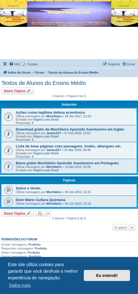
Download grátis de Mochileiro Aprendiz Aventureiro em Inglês (70, 129)
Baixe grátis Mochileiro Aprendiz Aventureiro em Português (67, 163)
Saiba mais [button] (20, 285)
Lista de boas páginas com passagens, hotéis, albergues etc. (69, 146)
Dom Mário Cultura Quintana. (41, 200)
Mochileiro (54, 116)
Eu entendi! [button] (107, 275)
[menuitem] (14, 64)
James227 (53, 133)
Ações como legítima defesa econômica (50, 112)
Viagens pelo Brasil (46, 119)
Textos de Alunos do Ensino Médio (43, 83)
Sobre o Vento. (28, 188)
